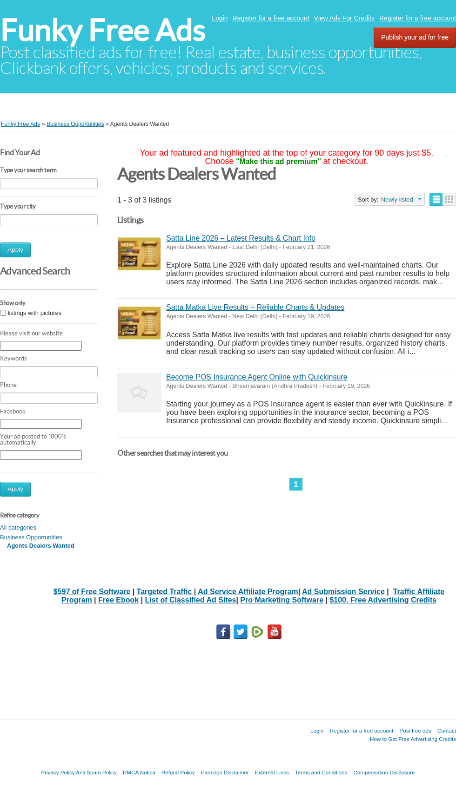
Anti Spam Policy (96, 772)
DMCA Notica (139, 772)
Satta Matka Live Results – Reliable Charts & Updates (255, 307)
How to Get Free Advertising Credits (413, 739)
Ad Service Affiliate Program (248, 592)
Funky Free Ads (102, 30)
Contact (446, 730)
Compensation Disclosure (384, 772)
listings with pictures (35, 312)
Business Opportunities (31, 537)
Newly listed (397, 199)
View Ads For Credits (344, 18)
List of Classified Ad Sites (190, 600)
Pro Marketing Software (281, 600)
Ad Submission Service (343, 592)
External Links (272, 772)
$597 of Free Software (92, 592)
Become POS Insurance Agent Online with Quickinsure (257, 377)
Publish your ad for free (415, 37)
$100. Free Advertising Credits (382, 600)
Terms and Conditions (321, 772)
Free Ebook (118, 600)
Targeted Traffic (164, 592)
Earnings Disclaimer (225, 772)
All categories (18, 527)
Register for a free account (271, 18)
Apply (15, 249)
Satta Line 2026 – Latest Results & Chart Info (240, 238)
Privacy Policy (57, 772)
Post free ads (415, 730)
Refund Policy (178, 772)
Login (220, 18)
